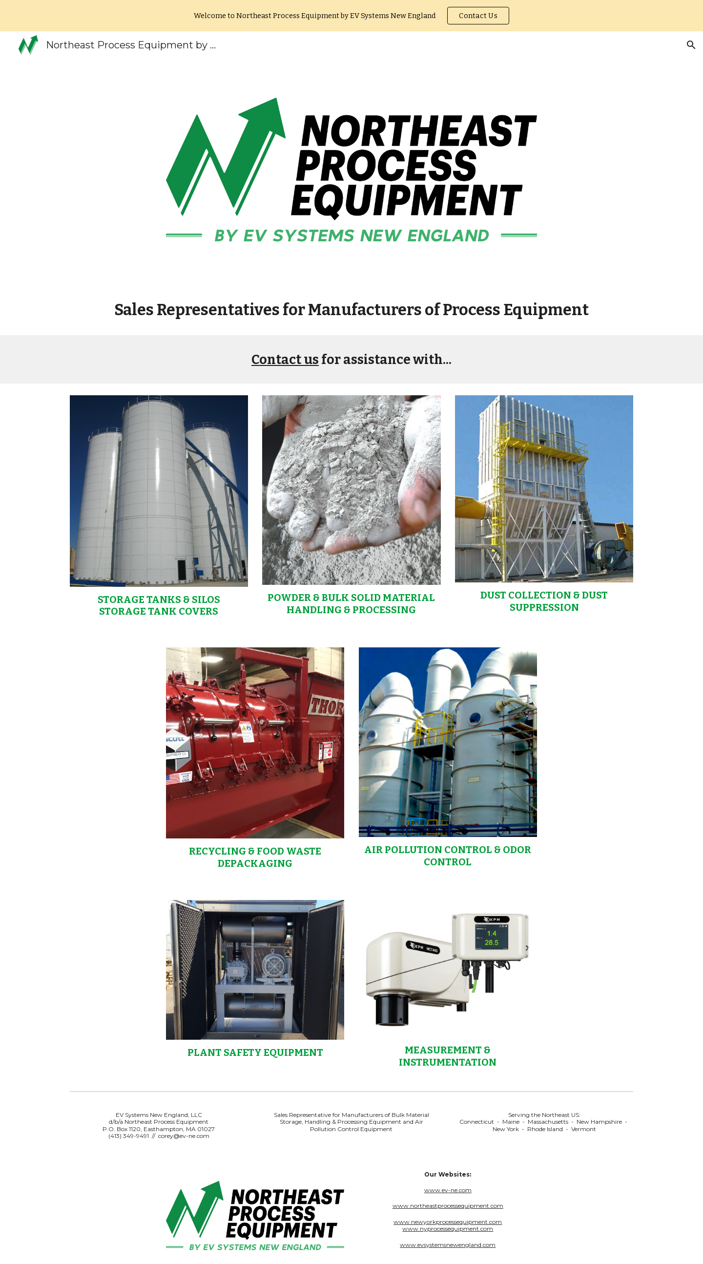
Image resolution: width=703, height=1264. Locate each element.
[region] (351, 15)
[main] (351, 310)
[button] (691, 45)
